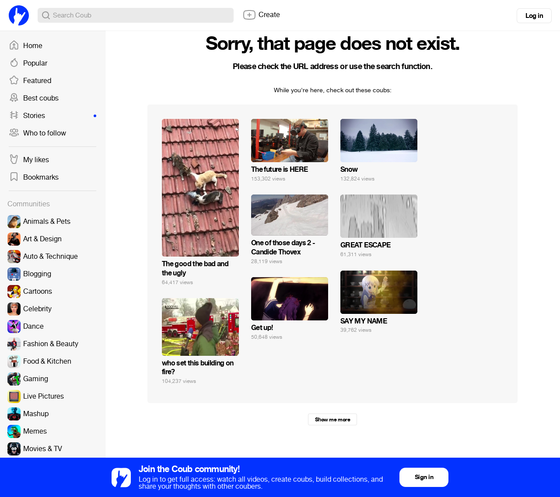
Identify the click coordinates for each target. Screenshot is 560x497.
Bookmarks (34, 177)
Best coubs (34, 98)
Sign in (424, 477)
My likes (29, 160)
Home (25, 46)
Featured (30, 81)
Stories (52, 116)
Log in (534, 15)
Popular (28, 63)
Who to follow (37, 133)
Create (261, 15)
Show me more (332, 419)
